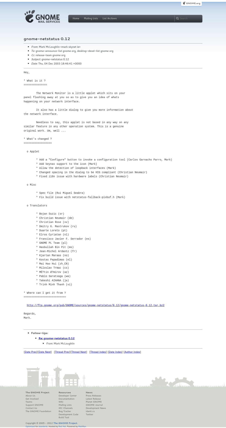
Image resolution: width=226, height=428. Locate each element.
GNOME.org (193, 3)
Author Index (132, 352)
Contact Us (31, 408)
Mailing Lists (91, 18)
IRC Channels (66, 408)
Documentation (66, 398)
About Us (30, 395)
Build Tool (64, 417)
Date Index (115, 352)
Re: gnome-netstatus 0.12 (57, 338)
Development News (96, 408)
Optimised (30, 426)
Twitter (89, 414)
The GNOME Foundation (38, 411)
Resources (65, 392)
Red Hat (62, 426)
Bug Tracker (65, 411)
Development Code (68, 414)
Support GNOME (34, 404)
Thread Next (78, 352)
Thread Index (98, 352)
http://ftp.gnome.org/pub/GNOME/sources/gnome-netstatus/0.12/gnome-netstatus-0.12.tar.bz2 (95, 305)
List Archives (110, 18)
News (89, 392)
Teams (29, 401)
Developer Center (68, 395)
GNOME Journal (94, 404)
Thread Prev (62, 352)
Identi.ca (90, 411)
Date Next (44, 352)
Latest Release (93, 398)
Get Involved (32, 398)
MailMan (82, 426)
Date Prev (30, 352)
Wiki (61, 401)
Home (76, 18)
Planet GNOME (94, 401)
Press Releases (93, 395)
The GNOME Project (37, 392)
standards (43, 426)
